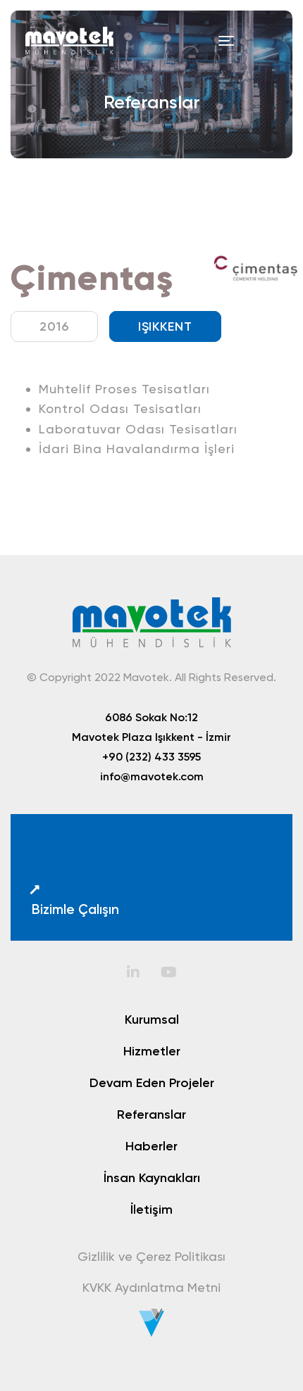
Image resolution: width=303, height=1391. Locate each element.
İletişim (151, 1209)
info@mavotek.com (152, 776)
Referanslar (151, 1114)
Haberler (151, 1146)
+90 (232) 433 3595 (151, 756)
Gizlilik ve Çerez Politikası (151, 1256)
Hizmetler (151, 1051)
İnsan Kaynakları (152, 1178)
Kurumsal (152, 1019)
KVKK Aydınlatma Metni (151, 1287)
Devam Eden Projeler (151, 1083)
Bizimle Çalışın (73, 899)
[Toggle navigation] (226, 41)
